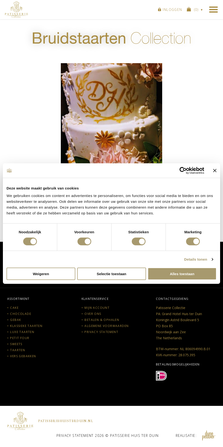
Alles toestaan (182, 274)
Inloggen (170, 9)
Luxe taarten (22, 332)
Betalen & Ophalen (101, 320)
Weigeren (41, 274)
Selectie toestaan (111, 274)
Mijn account (97, 308)
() (193, 9)
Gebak (15, 320)
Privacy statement (101, 332)
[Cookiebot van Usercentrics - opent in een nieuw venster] (183, 170)
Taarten (17, 350)
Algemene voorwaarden (106, 326)
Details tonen (195, 259)
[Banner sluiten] (214, 170)
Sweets (16, 344)
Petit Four (19, 338)
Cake (14, 308)
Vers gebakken (23, 356)
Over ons (92, 314)
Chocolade (20, 314)
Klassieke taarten (26, 326)
